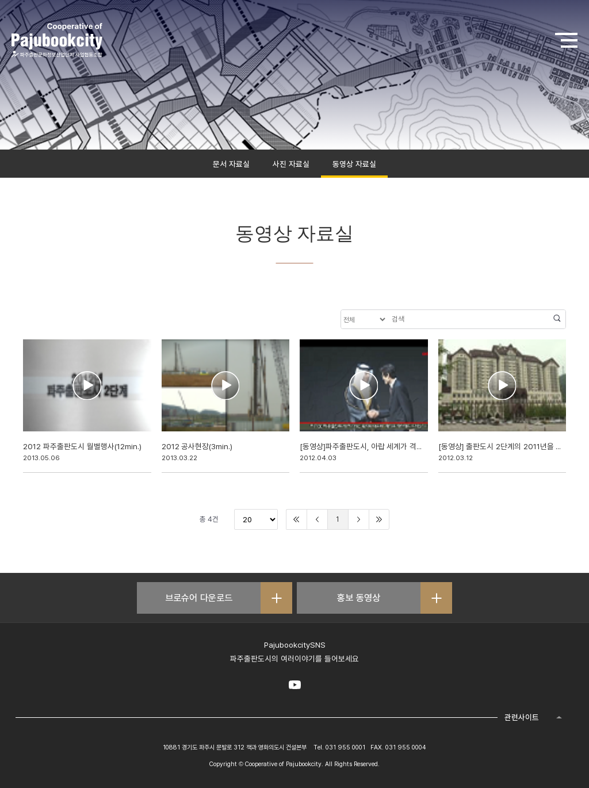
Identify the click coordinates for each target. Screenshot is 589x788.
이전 (317, 519)
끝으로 (379, 519)
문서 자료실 (231, 164)
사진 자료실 (291, 164)
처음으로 (296, 519)
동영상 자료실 (354, 164)
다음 (359, 519)
